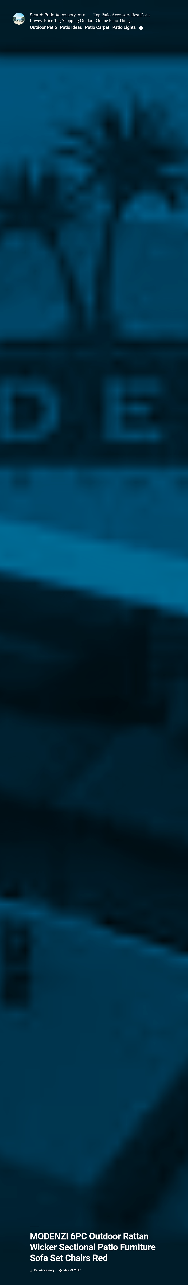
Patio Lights (124, 27)
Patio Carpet (97, 27)
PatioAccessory (44, 1270)
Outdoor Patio (43, 27)
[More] (141, 28)
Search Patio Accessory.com (57, 14)
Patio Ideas (71, 27)
